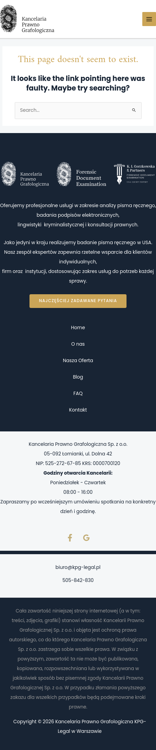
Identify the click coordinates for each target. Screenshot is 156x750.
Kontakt (78, 410)
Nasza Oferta (78, 360)
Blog (78, 377)
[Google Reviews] (86, 537)
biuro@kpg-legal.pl (78, 567)
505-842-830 (78, 580)
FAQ (78, 393)
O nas (78, 344)
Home (78, 327)
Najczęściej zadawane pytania (78, 300)
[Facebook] (70, 537)
